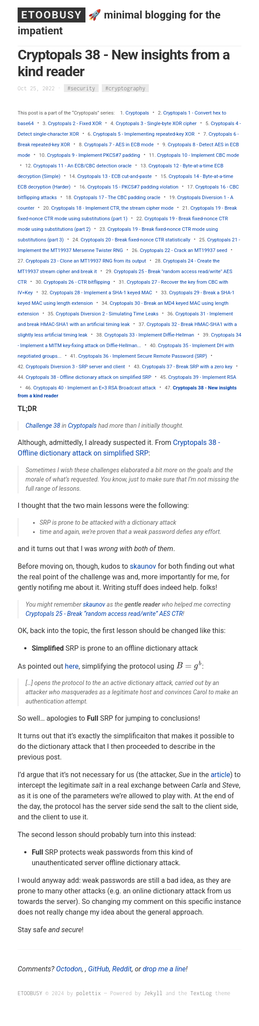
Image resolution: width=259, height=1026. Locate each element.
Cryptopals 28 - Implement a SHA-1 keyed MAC (101, 293)
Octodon (69, 969)
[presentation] (189, 666)
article (220, 774)
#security (81, 88)
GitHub (98, 969)
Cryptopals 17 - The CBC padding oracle (117, 197)
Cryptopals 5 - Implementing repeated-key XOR (143, 134)
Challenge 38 (43, 425)
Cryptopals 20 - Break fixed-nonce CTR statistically (135, 240)
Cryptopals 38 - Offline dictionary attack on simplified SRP (88, 377)
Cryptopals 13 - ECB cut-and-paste (114, 176)
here (71, 666)
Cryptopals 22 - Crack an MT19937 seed (183, 250)
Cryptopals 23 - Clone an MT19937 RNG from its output (86, 261)
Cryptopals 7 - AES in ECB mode (119, 145)
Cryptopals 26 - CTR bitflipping (77, 282)
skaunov (143, 566)
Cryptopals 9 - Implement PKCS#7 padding (93, 155)
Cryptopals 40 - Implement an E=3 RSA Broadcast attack (94, 388)
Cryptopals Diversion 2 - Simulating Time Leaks (107, 314)
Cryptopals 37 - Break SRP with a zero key (187, 367)
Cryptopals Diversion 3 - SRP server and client (75, 367)
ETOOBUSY (51, 15)
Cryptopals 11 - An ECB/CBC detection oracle (82, 166)
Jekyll (153, 993)
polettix (88, 993)
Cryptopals (137, 113)
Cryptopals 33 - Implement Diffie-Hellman (149, 335)
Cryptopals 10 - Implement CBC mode (198, 155)
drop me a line (164, 969)
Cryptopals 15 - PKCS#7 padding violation (132, 187)
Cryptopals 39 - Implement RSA (202, 377)
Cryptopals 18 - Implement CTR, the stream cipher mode (112, 208)
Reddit (122, 969)
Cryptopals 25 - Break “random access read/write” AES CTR (104, 613)
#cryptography (125, 88)
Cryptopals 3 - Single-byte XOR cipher (156, 123)
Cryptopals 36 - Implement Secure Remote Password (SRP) (142, 356)
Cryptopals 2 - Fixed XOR (75, 123)
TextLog (201, 993)
